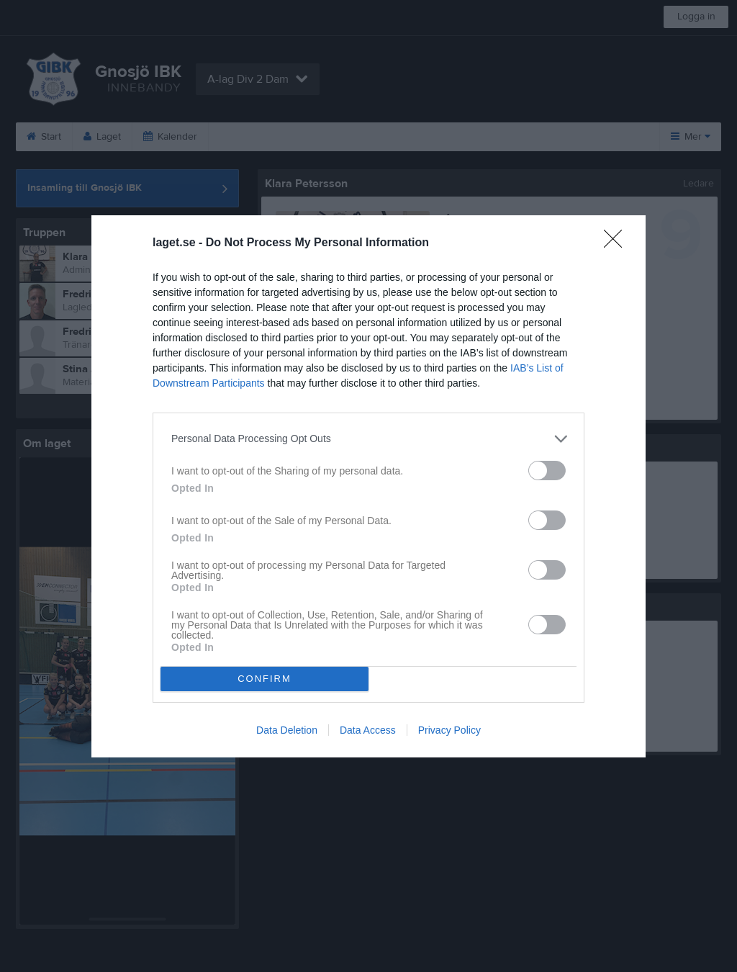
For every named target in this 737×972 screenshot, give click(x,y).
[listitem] (368, 438)
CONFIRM (264, 678)
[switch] (547, 470)
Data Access (368, 730)
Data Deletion (286, 730)
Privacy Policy (449, 730)
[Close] (617, 243)
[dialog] (368, 486)
